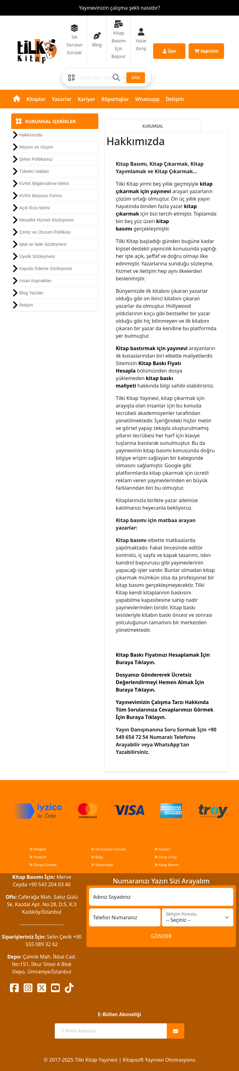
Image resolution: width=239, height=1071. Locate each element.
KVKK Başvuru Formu (40, 195)
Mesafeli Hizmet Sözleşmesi (46, 219)
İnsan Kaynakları (35, 280)
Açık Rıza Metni (34, 207)
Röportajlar (115, 99)
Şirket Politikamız (36, 159)
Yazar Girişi (165, 856)
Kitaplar (36, 99)
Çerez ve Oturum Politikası (45, 232)
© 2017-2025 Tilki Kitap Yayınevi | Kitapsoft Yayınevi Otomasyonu (119, 1059)
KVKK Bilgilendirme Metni (44, 183)
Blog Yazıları (31, 292)
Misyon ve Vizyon (36, 147)
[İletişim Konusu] (197, 917)
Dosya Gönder (43, 864)
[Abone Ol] (175, 1031)
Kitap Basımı (166, 864)
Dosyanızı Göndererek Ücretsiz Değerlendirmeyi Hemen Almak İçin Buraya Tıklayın (160, 682)
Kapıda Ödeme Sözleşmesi (45, 268)
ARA (135, 77)
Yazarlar (62, 99)
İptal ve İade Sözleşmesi (43, 244)
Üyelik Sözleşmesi (37, 256)
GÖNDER (161, 936)
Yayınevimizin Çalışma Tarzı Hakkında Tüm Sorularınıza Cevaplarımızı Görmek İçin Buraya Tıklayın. (164, 710)
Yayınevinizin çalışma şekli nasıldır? (119, 7)
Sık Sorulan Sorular (108, 849)
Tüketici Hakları (34, 171)
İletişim (175, 99)
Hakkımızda (30, 134)
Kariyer (86, 99)
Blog (97, 856)
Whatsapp (147, 99)
